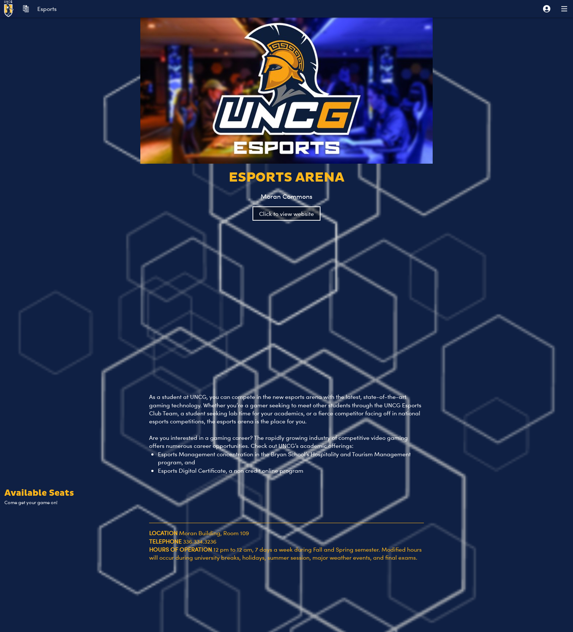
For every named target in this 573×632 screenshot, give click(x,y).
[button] (546, 9)
